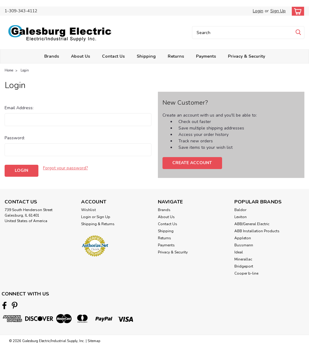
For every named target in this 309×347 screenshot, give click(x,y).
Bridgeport (243, 266)
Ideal (238, 252)
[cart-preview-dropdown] (296, 11)
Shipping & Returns (98, 224)
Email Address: (19, 108)
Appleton (242, 238)
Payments (206, 56)
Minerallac (243, 259)
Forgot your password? (65, 168)
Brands (51, 56)
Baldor (240, 209)
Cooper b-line (246, 273)
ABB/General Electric (251, 224)
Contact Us (113, 56)
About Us (80, 56)
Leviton (240, 216)
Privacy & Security (246, 56)
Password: (15, 138)
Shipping (146, 56)
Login (258, 11)
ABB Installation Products (257, 231)
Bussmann (243, 245)
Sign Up (278, 11)
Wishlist (88, 209)
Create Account (192, 163)
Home (9, 70)
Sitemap (94, 341)
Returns (176, 56)
